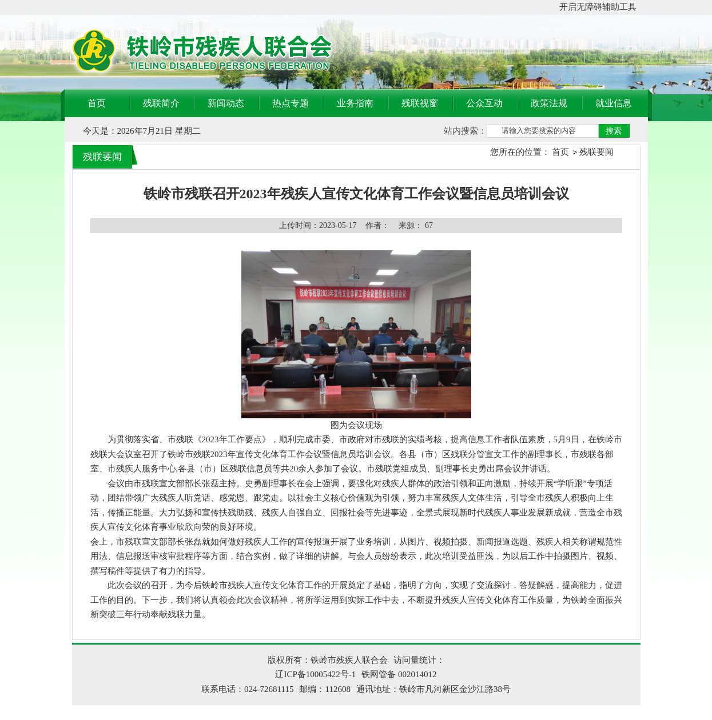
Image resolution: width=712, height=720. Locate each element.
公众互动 (484, 103)
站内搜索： (465, 130)
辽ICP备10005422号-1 (315, 674)
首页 (96, 103)
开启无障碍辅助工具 (598, 6)
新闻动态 (226, 103)
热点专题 (290, 103)
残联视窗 (419, 103)
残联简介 (161, 103)
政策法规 (549, 103)
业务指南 (355, 103)
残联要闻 (596, 152)
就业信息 (613, 103)
